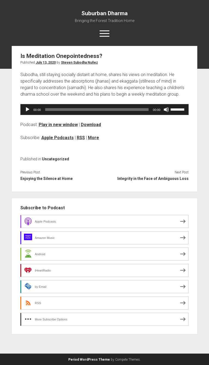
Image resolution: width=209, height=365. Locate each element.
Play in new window (58, 124)
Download (91, 124)
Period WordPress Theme (89, 359)
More (93, 137)
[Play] (27, 109)
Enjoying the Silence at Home (46, 178)
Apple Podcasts (57, 137)
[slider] (97, 109)
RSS (81, 137)
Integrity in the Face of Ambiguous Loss (153, 178)
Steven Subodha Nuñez (79, 62)
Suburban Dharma (104, 13)
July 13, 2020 (46, 62)
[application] (104, 109)
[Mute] (166, 109)
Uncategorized (55, 159)
